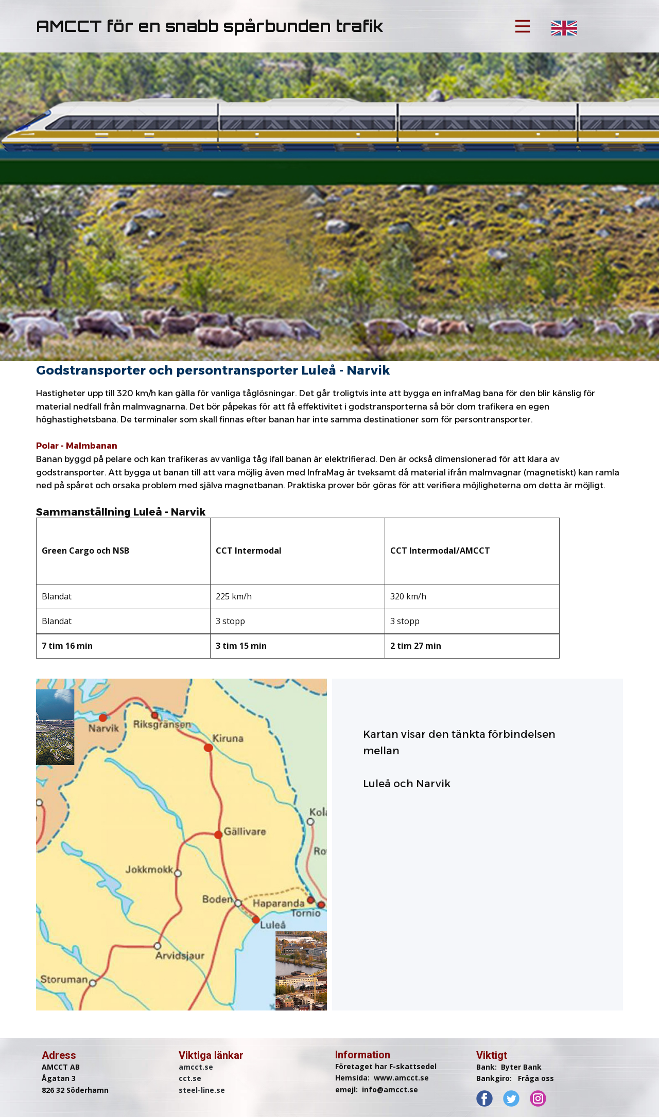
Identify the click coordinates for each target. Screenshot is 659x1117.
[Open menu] (522, 26)
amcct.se (196, 1067)
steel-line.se (202, 1090)
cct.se (190, 1078)
